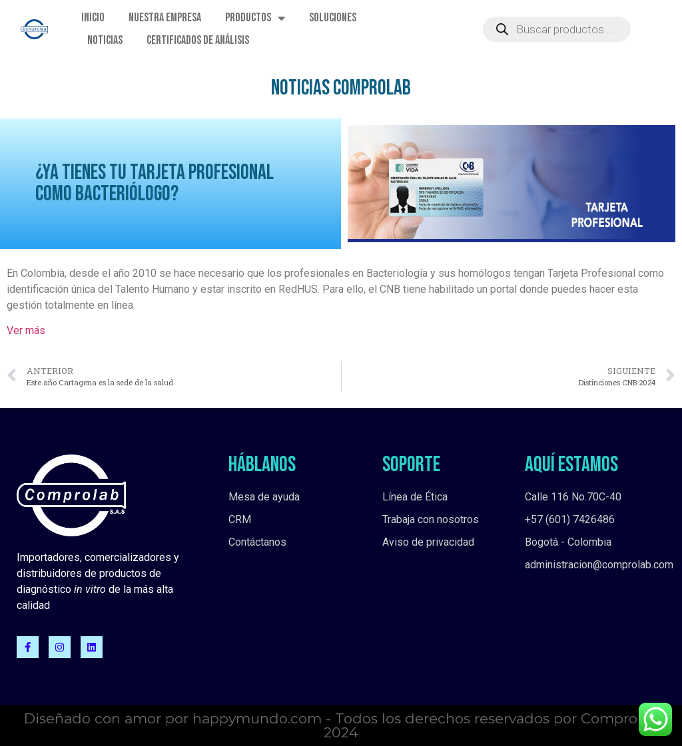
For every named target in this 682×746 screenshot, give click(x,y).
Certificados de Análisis (198, 40)
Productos (255, 18)
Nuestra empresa (165, 18)
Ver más (26, 330)
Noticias (105, 40)
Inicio (93, 18)
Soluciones (332, 18)
